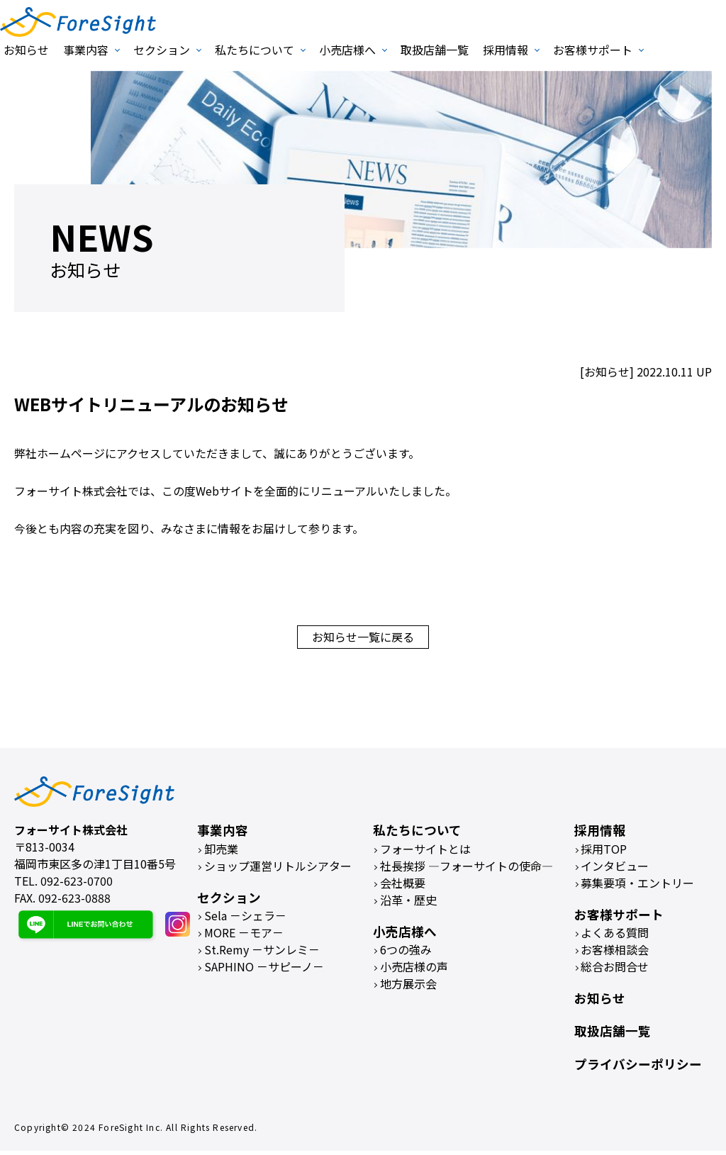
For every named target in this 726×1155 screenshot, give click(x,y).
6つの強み (406, 953)
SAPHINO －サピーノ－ (264, 970)
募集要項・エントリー (637, 886)
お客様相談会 (615, 953)
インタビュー (615, 869)
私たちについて (254, 49)
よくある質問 (615, 936)
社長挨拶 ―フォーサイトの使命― (466, 869)
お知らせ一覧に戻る (363, 638)
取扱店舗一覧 (435, 49)
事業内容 (85, 49)
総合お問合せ (615, 970)
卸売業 (221, 852)
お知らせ (26, 49)
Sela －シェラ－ (245, 919)
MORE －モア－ (244, 936)
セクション (161, 49)
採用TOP (604, 852)
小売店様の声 (414, 970)
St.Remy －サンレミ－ (262, 953)
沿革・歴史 (408, 904)
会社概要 (402, 886)
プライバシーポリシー (638, 1068)
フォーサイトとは (425, 852)
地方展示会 (408, 987)
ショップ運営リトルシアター (278, 869)
